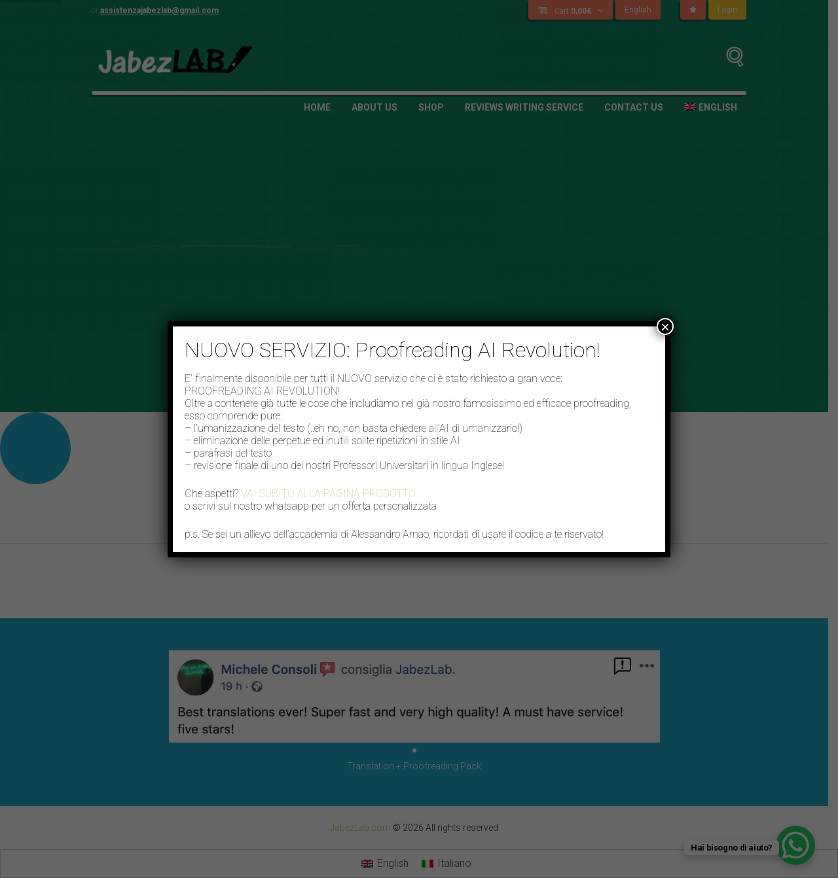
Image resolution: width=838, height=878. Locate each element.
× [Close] (665, 326)
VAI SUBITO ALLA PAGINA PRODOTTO (328, 493)
